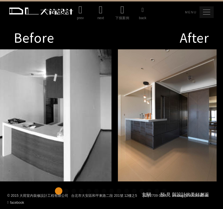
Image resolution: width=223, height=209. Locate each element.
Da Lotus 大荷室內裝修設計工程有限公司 (41, 11)
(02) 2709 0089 (154, 196)
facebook (15, 202)
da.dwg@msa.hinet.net (190, 196)
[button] (206, 12)
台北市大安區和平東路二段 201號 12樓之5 (104, 196)
